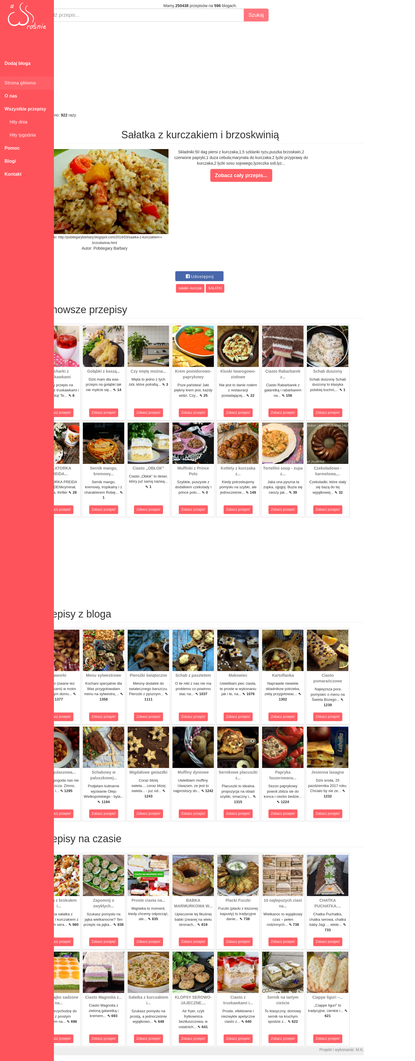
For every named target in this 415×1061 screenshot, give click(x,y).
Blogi (10, 161)
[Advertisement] (220, 67)
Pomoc (12, 148)
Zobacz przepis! (79, 413)
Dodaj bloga (18, 63)
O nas (11, 96)
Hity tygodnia (20, 135)
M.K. (380, 1049)
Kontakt (13, 174)
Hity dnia (16, 122)
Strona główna (20, 82)
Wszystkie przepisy (25, 109)
